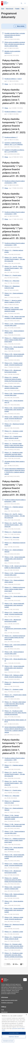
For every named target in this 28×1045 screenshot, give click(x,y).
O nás (2, 1009)
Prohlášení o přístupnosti (7, 1002)
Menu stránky (19, 26)
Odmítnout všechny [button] (14, 1036)
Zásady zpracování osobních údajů (9, 1000)
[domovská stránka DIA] (4, 3)
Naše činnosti (9, 8)
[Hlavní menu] (25, 3)
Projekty (17, 8)
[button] (8, 1041)
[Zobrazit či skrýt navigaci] (26, 9)
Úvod (2, 8)
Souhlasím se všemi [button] (14, 1033)
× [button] (26, 1014)
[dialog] (14, 1029)
